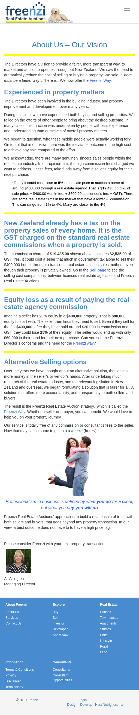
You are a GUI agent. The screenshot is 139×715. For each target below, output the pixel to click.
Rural (104, 646)
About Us (12, 612)
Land (103, 652)
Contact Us (13, 623)
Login (83, 700)
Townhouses (109, 618)
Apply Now (60, 635)
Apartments (108, 623)
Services (11, 618)
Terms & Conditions (19, 670)
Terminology (14, 687)
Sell (55, 618)
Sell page (98, 270)
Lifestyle (106, 641)
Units (103, 635)
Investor (58, 623)
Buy (55, 612)
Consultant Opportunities (62, 677)
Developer (60, 629)
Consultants (61, 670)
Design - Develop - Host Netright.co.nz (95, 705)
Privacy (10, 675)
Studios (105, 629)
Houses (105, 612)
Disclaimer (13, 681)
